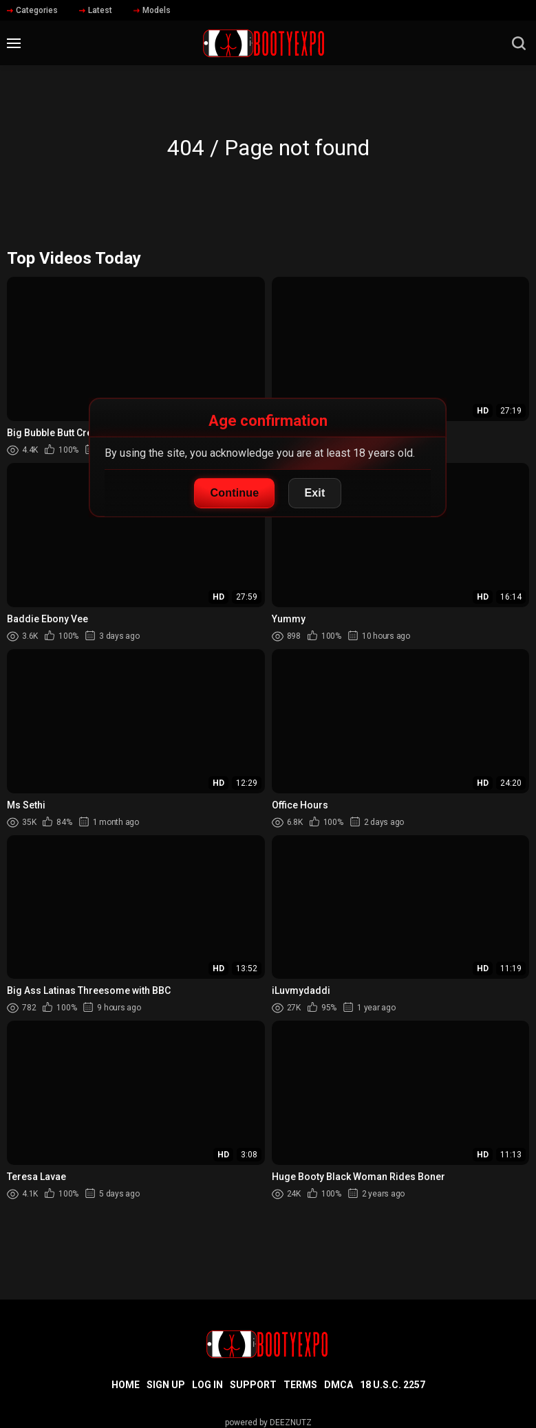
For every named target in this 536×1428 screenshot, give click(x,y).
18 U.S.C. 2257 (392, 1384)
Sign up (166, 1384)
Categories (32, 10)
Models (152, 10)
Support (253, 1384)
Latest (95, 10)
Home (125, 1384)
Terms (300, 1384)
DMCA (338, 1384)
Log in (207, 1384)
